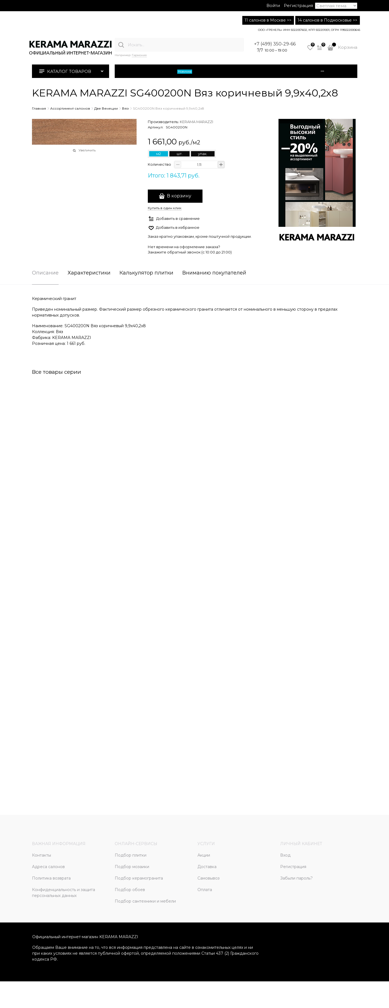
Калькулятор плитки (146, 273)
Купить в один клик (164, 208)
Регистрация (298, 5)
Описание (45, 273)
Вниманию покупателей (214, 273)
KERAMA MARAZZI (196, 121)
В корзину (179, 196)
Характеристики (89, 273)
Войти (273, 5)
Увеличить (87, 150)
